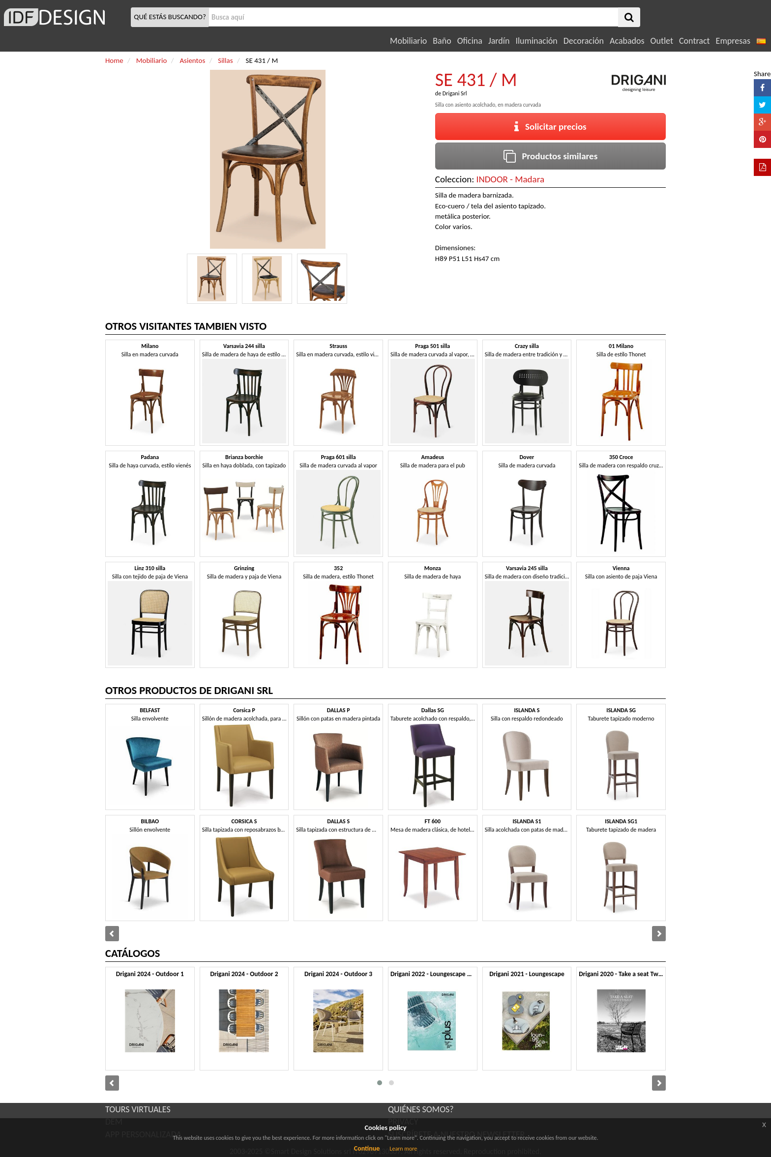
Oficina (469, 40)
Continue (367, 1148)
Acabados (627, 40)
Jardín (498, 40)
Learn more (403, 1148)
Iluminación (536, 40)
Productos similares (551, 156)
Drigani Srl (455, 93)
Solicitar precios (550, 126)
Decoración (583, 40)
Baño (442, 40)
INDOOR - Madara (510, 179)
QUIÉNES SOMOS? (421, 1109)
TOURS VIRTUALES (138, 1109)
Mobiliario (408, 40)
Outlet (662, 40)
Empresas (733, 40)
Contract (694, 40)
